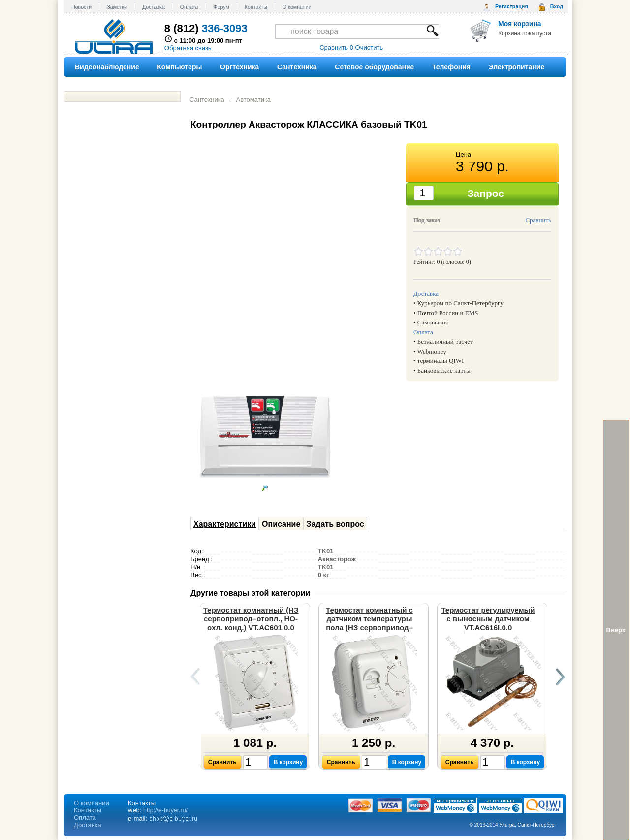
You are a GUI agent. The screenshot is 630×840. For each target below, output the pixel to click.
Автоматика (253, 99)
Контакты (256, 7)
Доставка (153, 7)
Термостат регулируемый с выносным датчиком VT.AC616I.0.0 (488, 619)
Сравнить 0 (336, 47)
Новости (81, 7)
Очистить (369, 47)
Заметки (117, 7)
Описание (281, 524)
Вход (556, 6)
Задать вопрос (335, 524)
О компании (297, 7)
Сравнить (538, 220)
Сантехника (206, 99)
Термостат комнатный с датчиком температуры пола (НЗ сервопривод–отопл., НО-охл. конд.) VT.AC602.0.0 (369, 627)
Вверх (616, 630)
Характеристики (224, 524)
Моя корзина (519, 24)
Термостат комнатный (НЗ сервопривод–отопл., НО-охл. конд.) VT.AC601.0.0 (251, 619)
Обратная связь (188, 48)
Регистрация (511, 6)
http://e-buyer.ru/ (165, 810)
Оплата (189, 7)
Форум (221, 7)
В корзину (288, 762)
